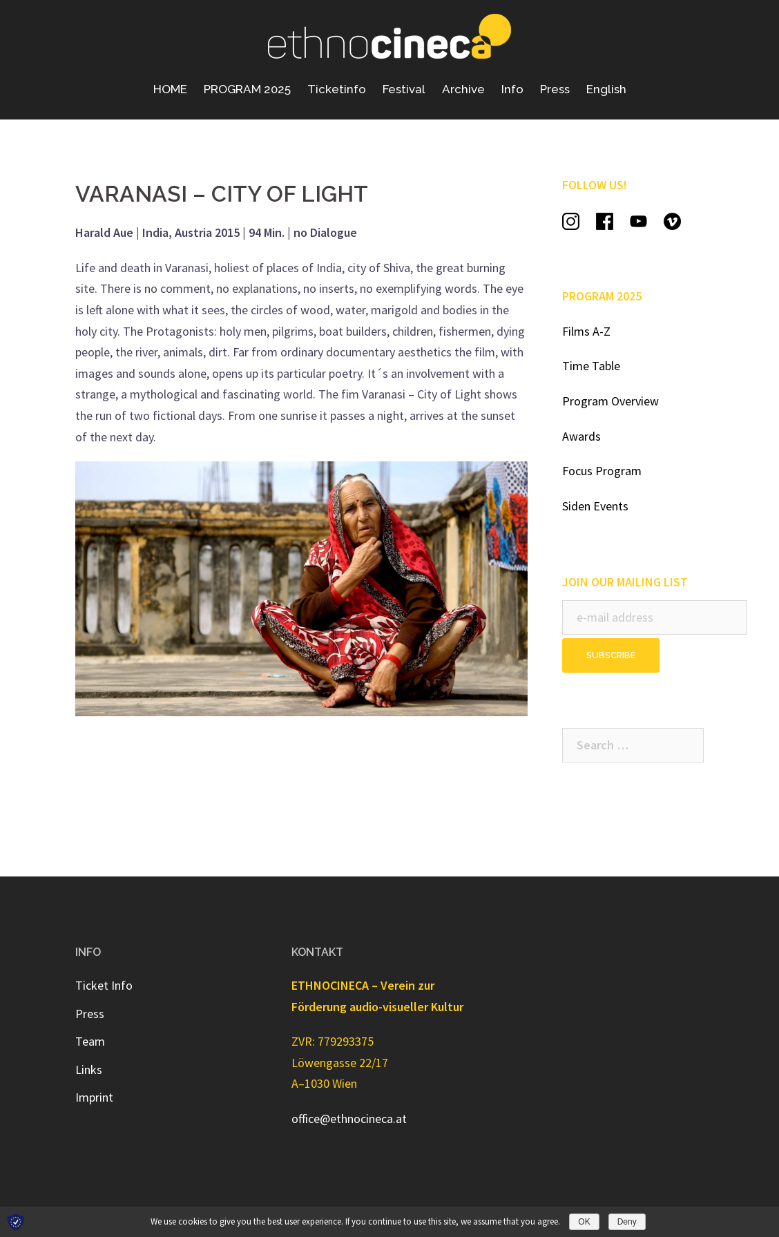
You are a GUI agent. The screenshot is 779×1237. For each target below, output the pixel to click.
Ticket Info (104, 985)
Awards (581, 436)
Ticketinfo (336, 89)
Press (555, 89)
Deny (627, 1222)
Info (512, 89)
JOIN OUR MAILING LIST (625, 582)
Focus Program (602, 471)
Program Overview (610, 401)
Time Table (591, 366)
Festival (404, 89)
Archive (463, 89)
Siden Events (595, 506)
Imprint (94, 1097)
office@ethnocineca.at (349, 1118)
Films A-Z (586, 331)
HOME (170, 89)
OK (584, 1222)
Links (88, 1069)
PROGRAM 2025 (247, 89)
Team (90, 1041)
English (606, 89)
